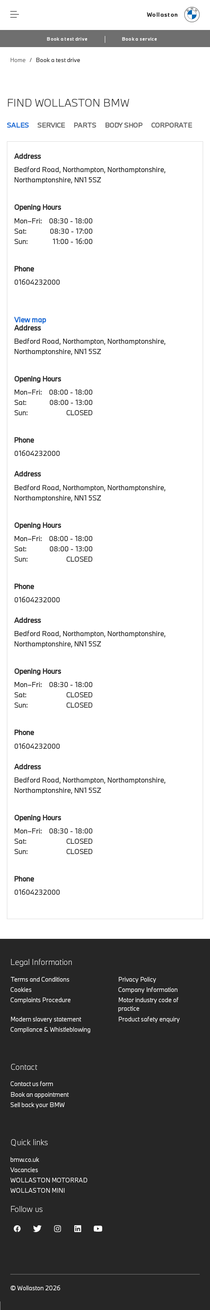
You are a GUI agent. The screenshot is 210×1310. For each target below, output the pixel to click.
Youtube (98, 1229)
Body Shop (124, 125)
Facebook (17, 1229)
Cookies (21, 989)
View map (30, 320)
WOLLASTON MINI (37, 1190)
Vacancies (24, 1170)
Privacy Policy (137, 979)
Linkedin (78, 1229)
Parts (84, 125)
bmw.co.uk (24, 1159)
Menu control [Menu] (14, 14)
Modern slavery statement (45, 1019)
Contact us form (31, 1084)
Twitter (37, 1229)
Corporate (171, 125)
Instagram (57, 1229)
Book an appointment (39, 1094)
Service (51, 125)
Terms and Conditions (40, 979)
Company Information (148, 989)
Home (18, 60)
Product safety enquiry (149, 1019)
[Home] (173, 15)
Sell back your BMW (37, 1105)
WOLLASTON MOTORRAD (49, 1180)
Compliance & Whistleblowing (50, 1029)
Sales (18, 125)
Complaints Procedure (40, 1000)
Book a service (139, 39)
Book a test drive (67, 39)
